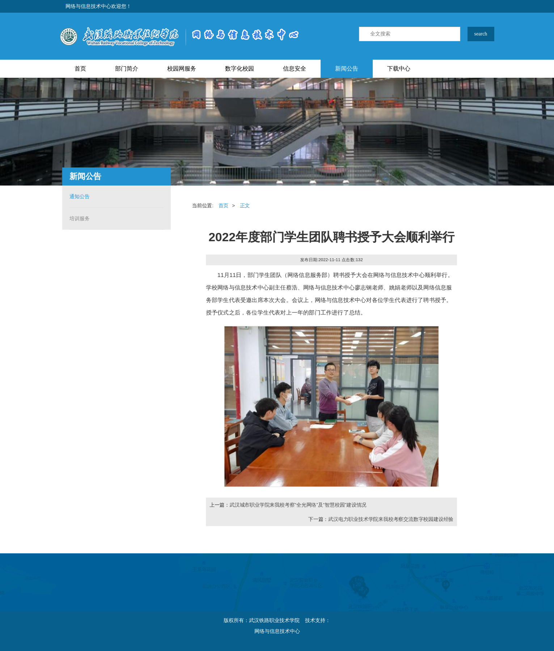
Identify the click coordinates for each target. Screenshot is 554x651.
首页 (80, 68)
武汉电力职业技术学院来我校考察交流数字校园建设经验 (391, 521)
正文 (244, 204)
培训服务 (77, 218)
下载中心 (398, 68)
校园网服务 (181, 68)
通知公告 (77, 196)
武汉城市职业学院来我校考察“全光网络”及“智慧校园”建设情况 (297, 506)
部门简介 (126, 68)
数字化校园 (239, 68)
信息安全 (294, 68)
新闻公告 (346, 68)
